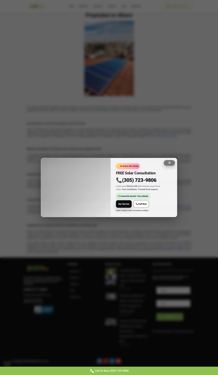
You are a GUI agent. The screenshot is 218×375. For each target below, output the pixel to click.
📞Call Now (141, 204)
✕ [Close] (169, 163)
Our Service (123, 204)
